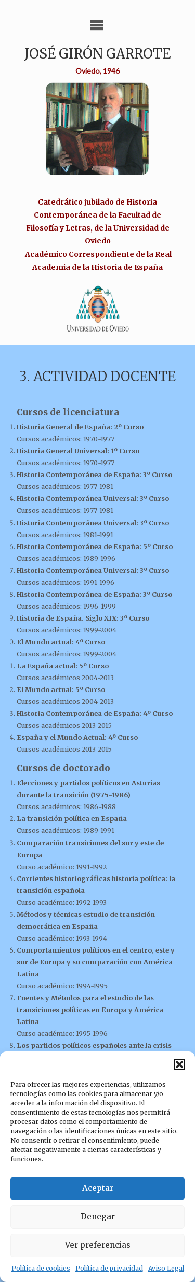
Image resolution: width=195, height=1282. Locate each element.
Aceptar (97, 1188)
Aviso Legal (166, 1268)
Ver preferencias (98, 1245)
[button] (179, 1064)
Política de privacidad (109, 1268)
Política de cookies (40, 1268)
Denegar (98, 1216)
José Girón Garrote (97, 54)
